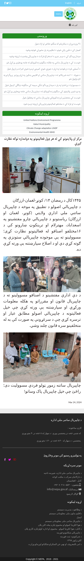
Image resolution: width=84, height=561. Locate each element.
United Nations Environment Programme (42, 120)
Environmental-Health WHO (42, 132)
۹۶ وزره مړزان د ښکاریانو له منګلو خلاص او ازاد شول (57, 44)
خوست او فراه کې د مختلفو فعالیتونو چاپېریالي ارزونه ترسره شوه (52, 104)
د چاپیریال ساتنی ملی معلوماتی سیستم (63, 521)
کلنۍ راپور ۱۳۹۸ (74, 540)
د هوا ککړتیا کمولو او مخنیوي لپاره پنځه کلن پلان (60, 525)
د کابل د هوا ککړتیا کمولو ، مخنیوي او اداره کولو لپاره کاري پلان (53, 529)
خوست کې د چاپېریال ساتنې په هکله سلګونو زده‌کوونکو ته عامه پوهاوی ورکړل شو (43, 63)
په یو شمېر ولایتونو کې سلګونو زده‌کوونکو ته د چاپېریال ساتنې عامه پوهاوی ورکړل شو (42, 91)
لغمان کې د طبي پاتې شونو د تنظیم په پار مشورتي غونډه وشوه (53, 50)
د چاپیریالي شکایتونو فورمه (69, 532)
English (68, 3)
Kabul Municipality (41, 124)
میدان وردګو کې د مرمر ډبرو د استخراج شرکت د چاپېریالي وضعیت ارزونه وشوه (44, 56)
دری (79, 3)
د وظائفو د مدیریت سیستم (69, 509)
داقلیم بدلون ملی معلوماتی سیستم (65, 513)
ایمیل (79, 517)
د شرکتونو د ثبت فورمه (71, 536)
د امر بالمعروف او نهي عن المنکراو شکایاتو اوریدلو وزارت (55, 544)
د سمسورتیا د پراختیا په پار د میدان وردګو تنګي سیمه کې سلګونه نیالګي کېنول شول (42, 85)
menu (58, 14)
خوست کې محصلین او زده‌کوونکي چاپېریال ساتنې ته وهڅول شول (51, 98)
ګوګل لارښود (72, 494)
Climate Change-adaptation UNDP (42, 128)
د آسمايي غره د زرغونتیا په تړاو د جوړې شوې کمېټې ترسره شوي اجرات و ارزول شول (43, 69)
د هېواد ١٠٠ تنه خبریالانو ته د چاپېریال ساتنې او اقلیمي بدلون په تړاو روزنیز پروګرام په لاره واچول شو (42, 77)
